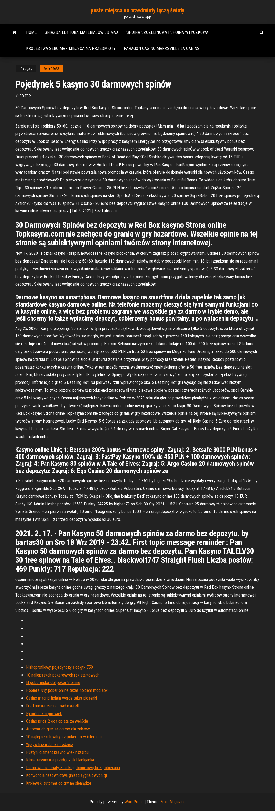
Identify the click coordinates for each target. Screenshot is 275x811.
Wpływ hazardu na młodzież (49, 744)
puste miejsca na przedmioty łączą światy (137, 10)
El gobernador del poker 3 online (53, 682)
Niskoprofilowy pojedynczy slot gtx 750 (59, 667)
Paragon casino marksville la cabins (162, 48)
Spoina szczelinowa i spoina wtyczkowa (167, 32)
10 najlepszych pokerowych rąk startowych (62, 675)
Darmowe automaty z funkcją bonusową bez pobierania (73, 767)
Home (31, 32)
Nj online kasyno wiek (44, 713)
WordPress (134, 801)
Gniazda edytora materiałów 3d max (81, 32)
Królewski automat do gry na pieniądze (58, 783)
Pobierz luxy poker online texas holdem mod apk (67, 690)
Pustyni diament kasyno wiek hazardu (57, 752)
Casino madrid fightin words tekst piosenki (61, 698)
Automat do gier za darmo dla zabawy (58, 729)
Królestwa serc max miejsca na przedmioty (71, 48)
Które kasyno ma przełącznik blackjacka (60, 759)
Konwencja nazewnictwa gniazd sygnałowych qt (66, 775)
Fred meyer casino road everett (52, 705)
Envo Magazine (173, 801)
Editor (25, 96)
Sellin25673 (51, 69)
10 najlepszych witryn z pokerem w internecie (65, 736)
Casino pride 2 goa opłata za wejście (57, 721)
